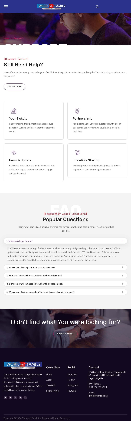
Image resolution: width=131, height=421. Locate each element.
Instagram (72, 385)
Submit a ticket (65, 334)
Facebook (72, 374)
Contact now (14, 87)
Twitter (71, 379)
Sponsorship (52, 390)
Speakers (50, 385)
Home (6, 38)
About (49, 379)
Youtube (71, 390)
